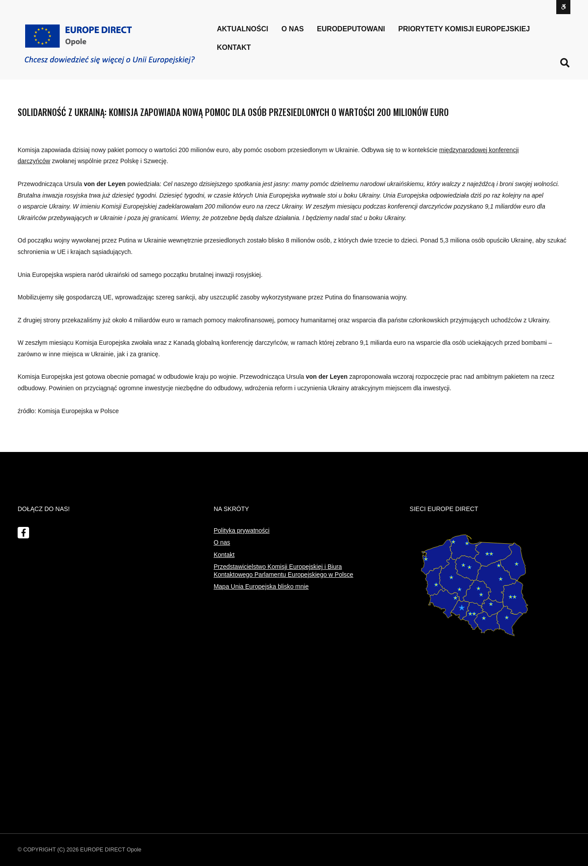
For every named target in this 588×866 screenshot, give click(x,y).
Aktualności (242, 29)
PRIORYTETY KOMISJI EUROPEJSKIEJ (464, 29)
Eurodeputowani (351, 29)
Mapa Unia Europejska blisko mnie (261, 586)
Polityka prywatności (242, 530)
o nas (292, 29)
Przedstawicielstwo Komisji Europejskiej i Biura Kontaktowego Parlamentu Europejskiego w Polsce (284, 570)
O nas (222, 542)
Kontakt (234, 47)
